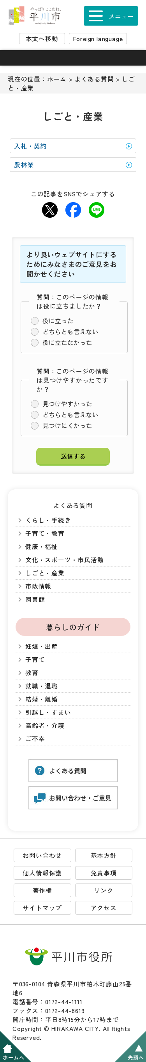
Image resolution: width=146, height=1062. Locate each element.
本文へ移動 (42, 38)
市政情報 (38, 586)
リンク (103, 890)
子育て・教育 (45, 533)
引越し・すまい (48, 712)
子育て (35, 659)
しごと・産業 (45, 572)
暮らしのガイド (73, 627)
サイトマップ (42, 907)
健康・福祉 (41, 546)
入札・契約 (30, 146)
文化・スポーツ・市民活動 (64, 559)
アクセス (104, 907)
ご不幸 (35, 738)
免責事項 (104, 872)
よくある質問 (94, 78)
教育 (32, 672)
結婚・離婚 (41, 699)
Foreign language (98, 38)
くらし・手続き (48, 520)
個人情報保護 (42, 872)
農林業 (23, 164)
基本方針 (104, 855)
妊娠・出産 (41, 646)
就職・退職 (41, 685)
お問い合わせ (42, 855)
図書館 (35, 599)
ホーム (57, 78)
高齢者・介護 (45, 725)
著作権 (42, 890)
